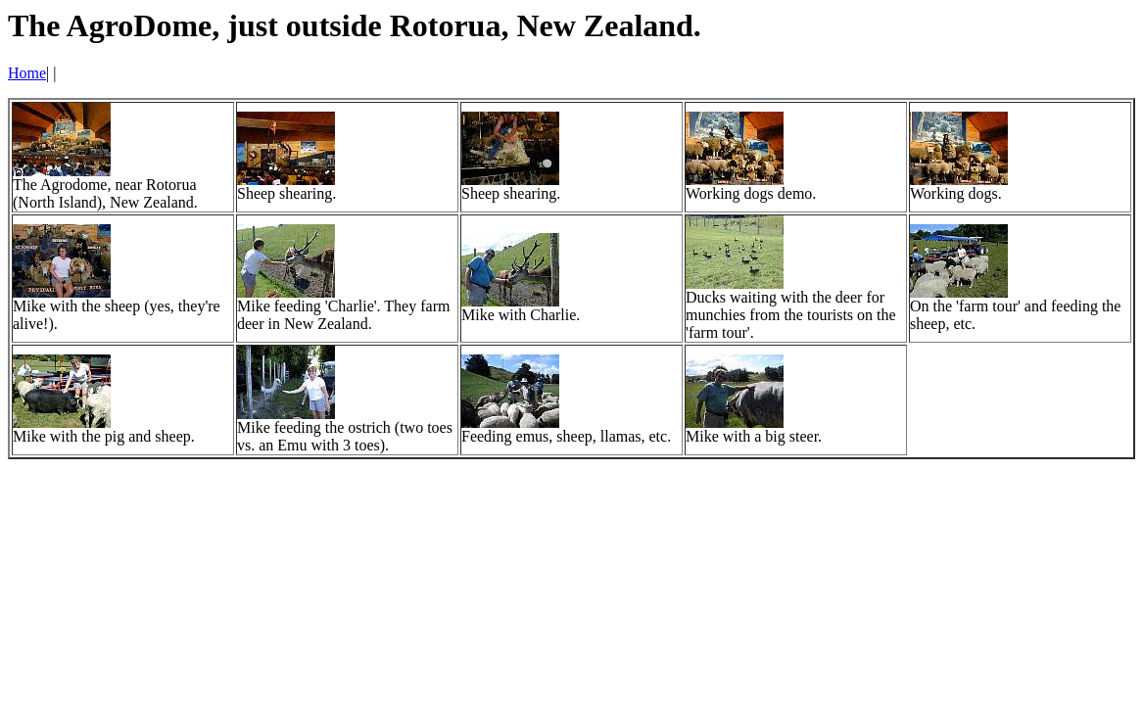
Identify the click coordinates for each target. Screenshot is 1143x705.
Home (27, 73)
